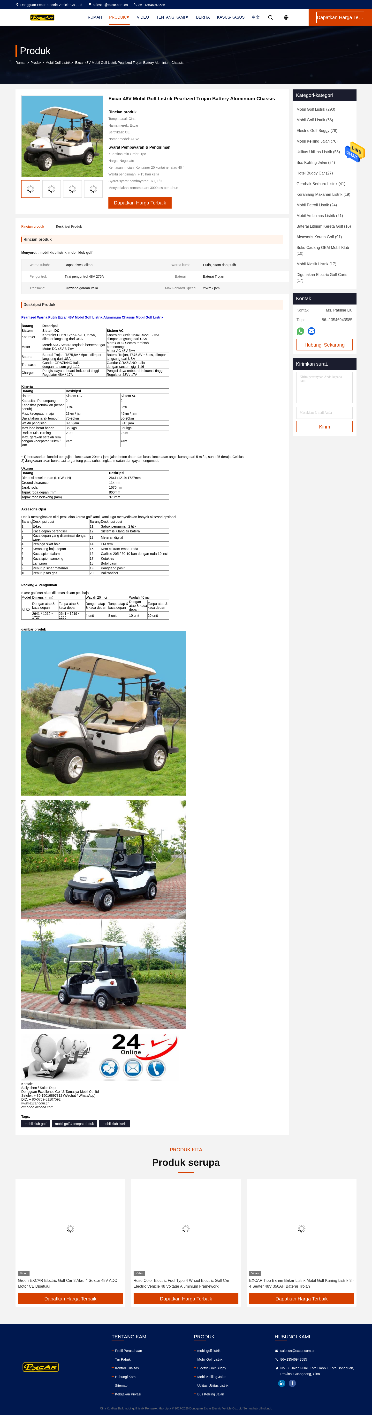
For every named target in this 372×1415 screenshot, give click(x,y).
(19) (323, 194)
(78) (316, 131)
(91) (319, 237)
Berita (203, 17)
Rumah (95, 17)
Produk (119, 17)
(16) (323, 226)
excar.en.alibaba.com (37, 1107)
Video (143, 17)
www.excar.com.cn (35, 1103)
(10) (322, 250)
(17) (316, 264)
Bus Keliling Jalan (210, 1394)
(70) (317, 141)
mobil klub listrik (115, 1124)
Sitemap (121, 1385)
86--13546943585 (149, 5)
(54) (315, 162)
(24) (316, 205)
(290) (315, 109)
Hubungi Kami (125, 1377)
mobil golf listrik (208, 1351)
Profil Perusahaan (128, 1351)
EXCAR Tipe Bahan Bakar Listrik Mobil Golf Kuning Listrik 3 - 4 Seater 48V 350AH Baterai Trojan (301, 1283)
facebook (292, 1383)
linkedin (281, 1383)
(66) (314, 120)
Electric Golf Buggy (211, 1368)
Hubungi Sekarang (324, 345)
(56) (318, 152)
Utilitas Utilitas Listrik (212, 1385)
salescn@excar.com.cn (108, 5)
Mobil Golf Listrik (58, 63)
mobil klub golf (35, 1124)
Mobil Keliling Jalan (211, 1377)
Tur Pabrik (122, 1359)
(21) (319, 216)
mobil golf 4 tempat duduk (74, 1124)
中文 (256, 17)
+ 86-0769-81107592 (45, 1099)
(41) (320, 184)
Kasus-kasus (231, 17)
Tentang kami (172, 17)
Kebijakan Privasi (128, 1394)
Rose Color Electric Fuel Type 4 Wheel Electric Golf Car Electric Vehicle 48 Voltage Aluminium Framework (181, 1283)
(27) (314, 173)
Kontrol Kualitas (127, 1368)
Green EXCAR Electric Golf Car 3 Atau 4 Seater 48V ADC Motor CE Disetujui (67, 1283)
